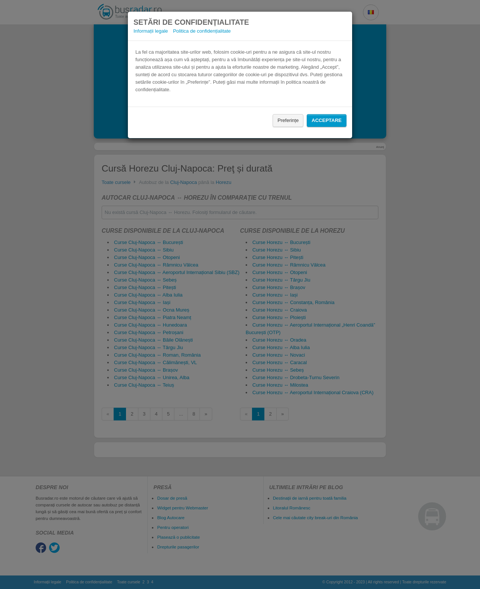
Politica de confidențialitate (202, 31)
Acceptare (327, 120)
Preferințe (288, 120)
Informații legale (151, 31)
